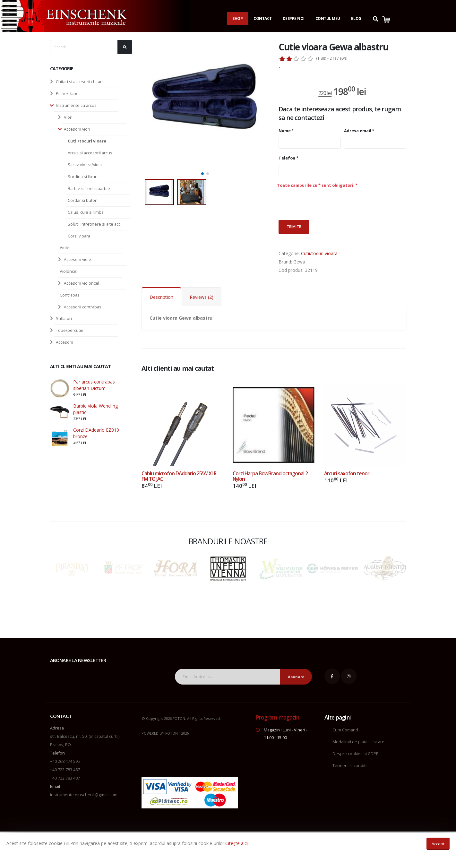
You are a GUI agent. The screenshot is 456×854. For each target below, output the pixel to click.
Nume (285, 131)
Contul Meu (327, 18)
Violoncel (68, 271)
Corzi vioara (79, 236)
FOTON (171, 733)
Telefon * (288, 158)
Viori (68, 117)
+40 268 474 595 (65, 761)
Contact (263, 18)
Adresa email (357, 131)
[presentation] (327, 204)
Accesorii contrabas (82, 307)
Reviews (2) (201, 297)
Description (161, 297)
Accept (438, 844)
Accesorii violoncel (81, 283)
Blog (356, 18)
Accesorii (64, 342)
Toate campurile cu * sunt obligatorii (316, 185)
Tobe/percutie (69, 330)
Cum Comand (345, 730)
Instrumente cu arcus (76, 105)
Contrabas (70, 295)
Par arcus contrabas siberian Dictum (94, 385)
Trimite (294, 226)
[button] (202, 174)
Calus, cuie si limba (86, 212)
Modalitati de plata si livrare (358, 742)
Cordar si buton (83, 200)
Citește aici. (237, 843)
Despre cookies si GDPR (355, 753)
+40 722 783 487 (65, 769)
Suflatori (64, 318)
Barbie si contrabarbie (89, 188)
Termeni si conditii (349, 765)
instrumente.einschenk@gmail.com (83, 795)
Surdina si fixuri (83, 176)
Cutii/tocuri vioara (87, 141)
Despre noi (294, 18)
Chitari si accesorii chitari (79, 81)
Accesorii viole (77, 259)
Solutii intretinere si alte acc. (94, 224)
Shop (237, 18)
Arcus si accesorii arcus (90, 153)
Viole (64, 247)
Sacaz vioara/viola (85, 165)
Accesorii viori (77, 129)
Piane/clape (67, 93)
